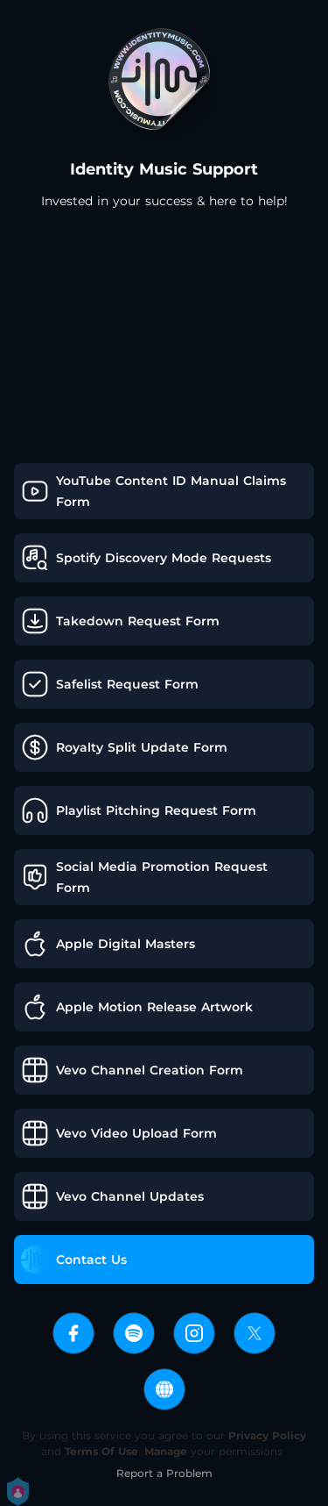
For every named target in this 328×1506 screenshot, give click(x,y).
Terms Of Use (101, 1451)
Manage (165, 1451)
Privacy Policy (267, 1435)
